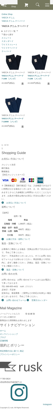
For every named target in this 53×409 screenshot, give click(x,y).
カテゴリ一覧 (11, 31)
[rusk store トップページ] (4, 5)
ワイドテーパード (9, 48)
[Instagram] (26, 404)
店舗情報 (4, 341)
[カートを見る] (26, 5)
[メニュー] (38, 5)
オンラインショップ (9, 334)
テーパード (6, 51)
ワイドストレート (9, 44)
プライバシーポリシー (10, 354)
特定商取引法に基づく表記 (12, 351)
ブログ (3, 337)
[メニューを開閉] (47, 5)
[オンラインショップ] (15, 5)
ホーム (3, 331)
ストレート (6, 38)
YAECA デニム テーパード (13, 72)
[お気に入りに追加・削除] (22, 84)
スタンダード (7, 41)
